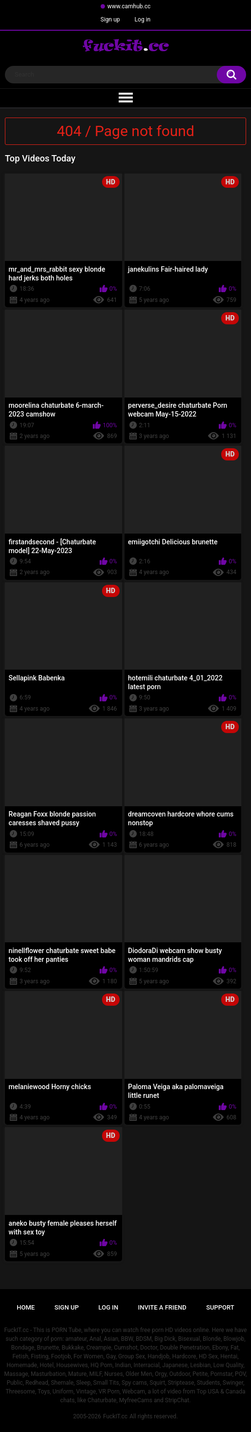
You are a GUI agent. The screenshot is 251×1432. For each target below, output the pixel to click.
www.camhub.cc (129, 6)
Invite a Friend (162, 1307)
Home (26, 1307)
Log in (143, 19)
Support (220, 1307)
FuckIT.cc (115, 1416)
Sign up (110, 19)
